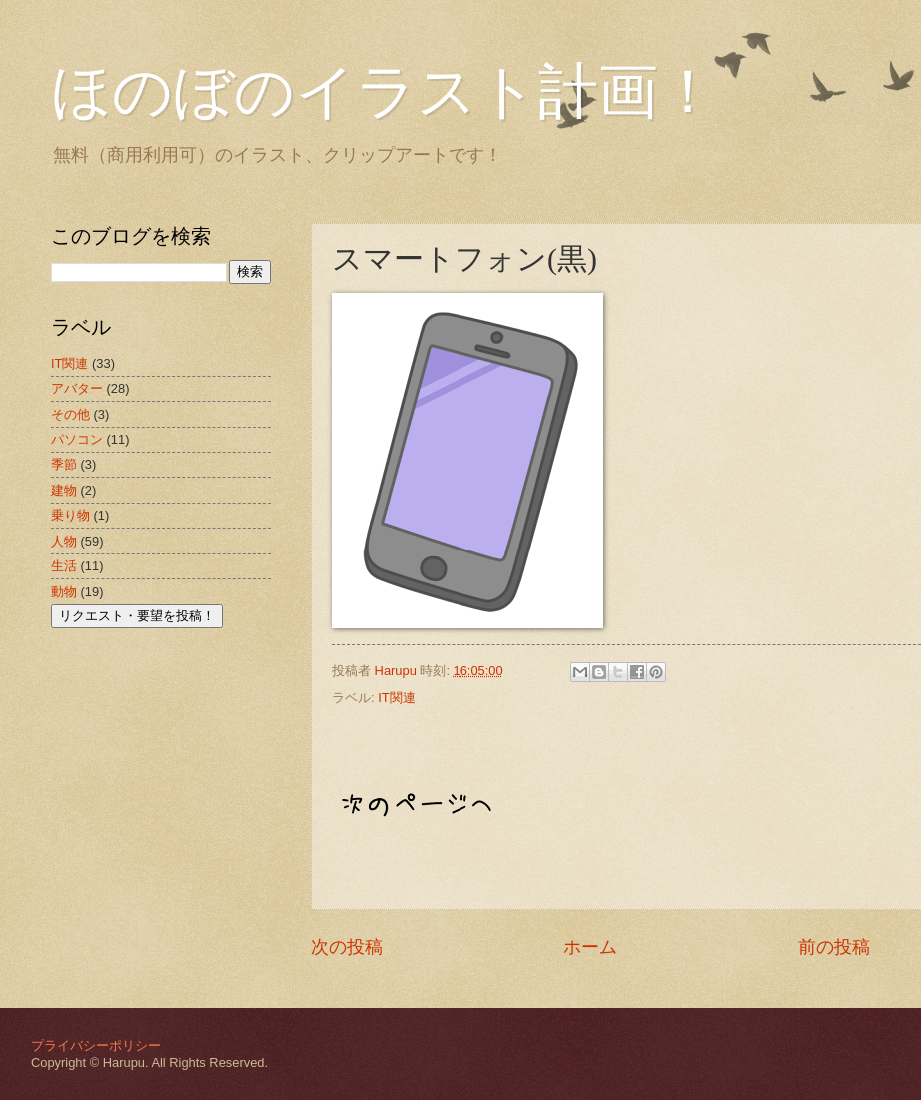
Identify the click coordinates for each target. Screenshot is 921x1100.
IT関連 (396, 697)
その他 (70, 414)
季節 (64, 464)
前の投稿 (834, 947)
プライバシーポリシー (96, 1045)
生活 (64, 565)
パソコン (77, 439)
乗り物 (70, 515)
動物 (64, 591)
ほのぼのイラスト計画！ (384, 92)
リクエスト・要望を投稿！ (137, 615)
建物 (64, 490)
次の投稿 (347, 947)
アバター (77, 388)
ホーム (590, 947)
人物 (64, 541)
